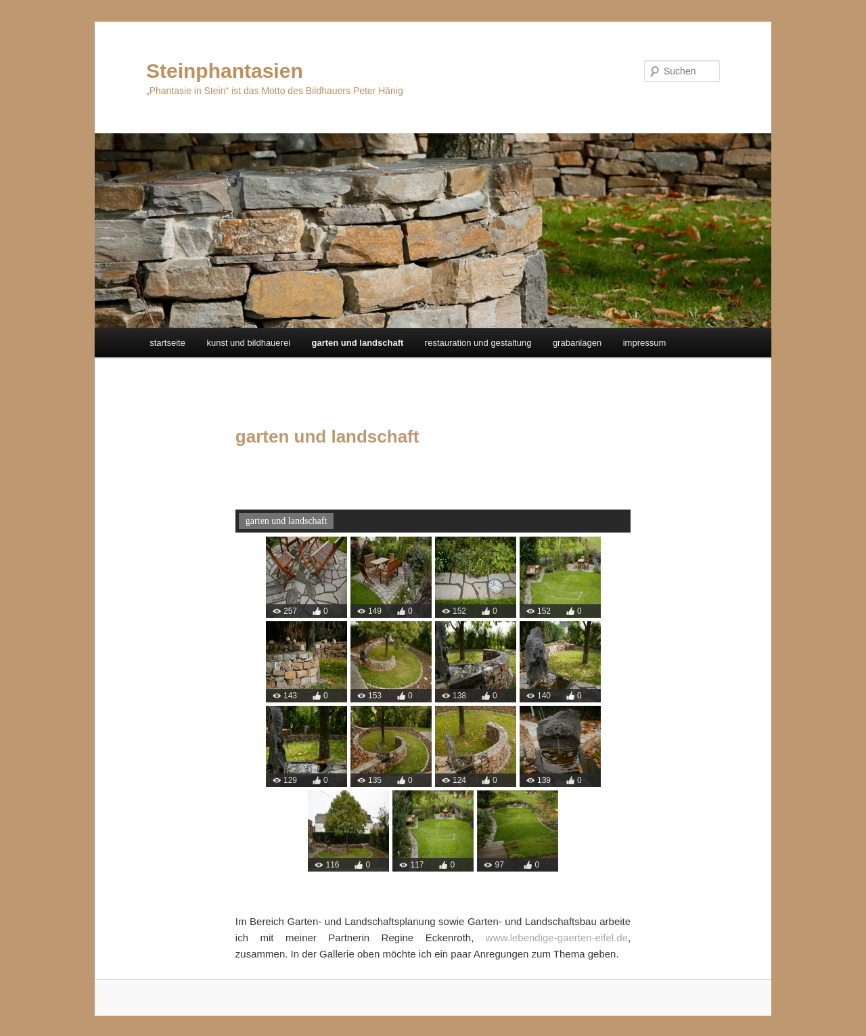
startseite (167, 343)
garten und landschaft (358, 343)
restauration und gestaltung (478, 343)
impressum (644, 343)
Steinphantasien (224, 71)
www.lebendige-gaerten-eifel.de (557, 937)
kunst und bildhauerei (248, 343)
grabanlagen (577, 343)
